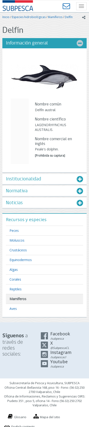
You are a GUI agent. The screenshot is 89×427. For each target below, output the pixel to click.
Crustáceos (18, 250)
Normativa (17, 191)
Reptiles (15, 289)
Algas (13, 269)
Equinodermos (20, 260)
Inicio (5, 17)
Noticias (14, 202)
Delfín (69, 17)
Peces (14, 230)
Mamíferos (55, 17)
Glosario (20, 417)
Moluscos (16, 240)
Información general (27, 43)
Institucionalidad (23, 179)
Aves (13, 308)
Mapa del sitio (50, 417)
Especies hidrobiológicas (29, 17)
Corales (15, 279)
